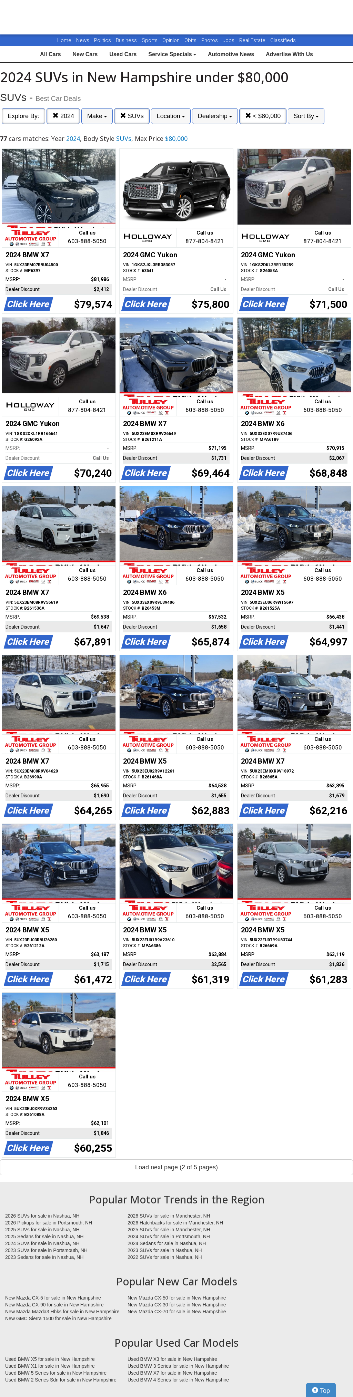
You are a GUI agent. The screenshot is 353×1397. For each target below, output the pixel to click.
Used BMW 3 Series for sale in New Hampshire (178, 1366)
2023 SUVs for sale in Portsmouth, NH (46, 1250)
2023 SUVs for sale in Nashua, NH (165, 1250)
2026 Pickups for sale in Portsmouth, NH (48, 1222)
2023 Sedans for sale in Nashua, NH (44, 1257)
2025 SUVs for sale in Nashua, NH (42, 1229)
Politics (102, 40)
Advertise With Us (289, 54)
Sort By (306, 116)
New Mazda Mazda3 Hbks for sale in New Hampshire (62, 1311)
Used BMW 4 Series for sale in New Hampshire (178, 1380)
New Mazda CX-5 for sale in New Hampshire (53, 1298)
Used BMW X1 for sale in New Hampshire (50, 1366)
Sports (150, 40)
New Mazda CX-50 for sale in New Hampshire (177, 1298)
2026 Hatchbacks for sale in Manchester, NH (175, 1222)
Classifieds (283, 40)
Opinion (171, 40)
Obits (191, 40)
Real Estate (253, 40)
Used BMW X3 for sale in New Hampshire (172, 1359)
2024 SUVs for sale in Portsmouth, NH (169, 1236)
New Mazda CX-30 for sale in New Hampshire (177, 1304)
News (82, 40)
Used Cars (123, 54)
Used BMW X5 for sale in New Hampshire (50, 1359)
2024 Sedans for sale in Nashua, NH (167, 1243)
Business (127, 40)
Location (171, 116)
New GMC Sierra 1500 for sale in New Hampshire (58, 1318)
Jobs (229, 40)
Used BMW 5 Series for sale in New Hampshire (56, 1373)
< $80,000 (263, 116)
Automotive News (231, 54)
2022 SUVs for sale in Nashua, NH (165, 1257)
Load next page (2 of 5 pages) (176, 1167)
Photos (210, 40)
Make (97, 116)
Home (64, 40)
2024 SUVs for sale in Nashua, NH (42, 1243)
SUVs (132, 116)
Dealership (215, 116)
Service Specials (172, 54)
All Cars (50, 54)
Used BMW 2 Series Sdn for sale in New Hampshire (61, 1380)
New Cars (85, 54)
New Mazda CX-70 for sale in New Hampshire (177, 1311)
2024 (63, 116)
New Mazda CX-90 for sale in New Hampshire (54, 1304)
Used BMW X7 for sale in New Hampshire (172, 1373)
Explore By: (23, 116)
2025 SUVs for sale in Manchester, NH (169, 1229)
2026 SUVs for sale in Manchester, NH (169, 1216)
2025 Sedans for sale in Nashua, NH (44, 1236)
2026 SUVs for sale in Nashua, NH (42, 1216)
